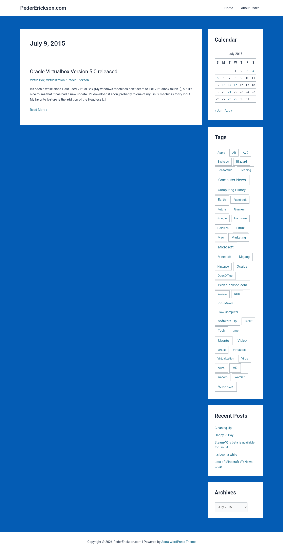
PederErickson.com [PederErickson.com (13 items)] (232, 285)
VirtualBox (37, 80)
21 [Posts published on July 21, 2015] (229, 92)
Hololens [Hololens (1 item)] (223, 228)
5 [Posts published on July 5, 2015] (218, 78)
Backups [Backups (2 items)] (223, 161)
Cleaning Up (223, 428)
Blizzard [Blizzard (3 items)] (241, 161)
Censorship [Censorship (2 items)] (225, 170)
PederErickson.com (43, 8)
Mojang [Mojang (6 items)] (244, 257)
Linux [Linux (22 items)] (240, 228)
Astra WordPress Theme (178, 542)
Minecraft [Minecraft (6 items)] (224, 257)
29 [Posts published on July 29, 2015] (235, 99)
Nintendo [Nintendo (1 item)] (223, 266)
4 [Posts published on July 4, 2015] (253, 71)
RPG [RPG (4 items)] (237, 294)
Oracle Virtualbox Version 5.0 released (74, 71)
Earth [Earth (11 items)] (222, 200)
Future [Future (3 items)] (222, 209)
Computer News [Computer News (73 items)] (232, 180)
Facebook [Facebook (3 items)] (240, 200)
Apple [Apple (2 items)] (221, 153)
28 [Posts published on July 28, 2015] (229, 99)
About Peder (251, 8)
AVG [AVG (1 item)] (245, 152)
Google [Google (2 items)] (222, 218)
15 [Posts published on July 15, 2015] (235, 85)
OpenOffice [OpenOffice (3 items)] (225, 276)
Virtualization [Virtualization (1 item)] (226, 358)
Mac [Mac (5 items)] (221, 237)
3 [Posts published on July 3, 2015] (247, 71)
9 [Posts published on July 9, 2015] (241, 78)
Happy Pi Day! (224, 435)
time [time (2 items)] (236, 330)
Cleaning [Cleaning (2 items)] (245, 170)
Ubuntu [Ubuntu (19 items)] (223, 341)
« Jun (218, 111)
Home (231, 8)
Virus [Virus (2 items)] (244, 358)
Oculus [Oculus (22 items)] (242, 266)
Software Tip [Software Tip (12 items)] (227, 321)
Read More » (39, 109)
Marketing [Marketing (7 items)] (238, 237)
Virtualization (55, 80)
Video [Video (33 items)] (242, 340)
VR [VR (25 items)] (235, 368)
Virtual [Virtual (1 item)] (222, 349)
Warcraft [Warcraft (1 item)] (240, 377)
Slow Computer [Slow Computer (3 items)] (228, 312)
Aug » (229, 111)
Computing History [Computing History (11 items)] (232, 190)
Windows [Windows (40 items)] (225, 387)
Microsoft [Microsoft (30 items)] (225, 247)
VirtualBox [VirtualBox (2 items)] (239, 350)
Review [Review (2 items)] (222, 294)
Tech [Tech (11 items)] (221, 330)
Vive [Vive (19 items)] (221, 368)
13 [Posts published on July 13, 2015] (223, 85)
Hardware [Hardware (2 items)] (240, 218)
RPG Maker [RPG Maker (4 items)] (225, 303)
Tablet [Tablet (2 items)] (248, 321)
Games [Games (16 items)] (239, 209)
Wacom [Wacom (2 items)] (222, 377)
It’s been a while (226, 454)
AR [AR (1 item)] (234, 152)
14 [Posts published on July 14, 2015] (229, 85)
